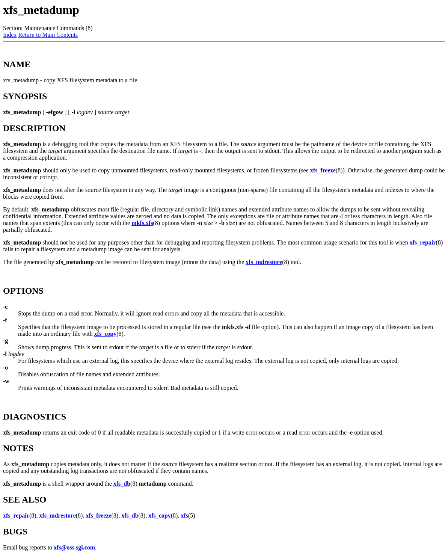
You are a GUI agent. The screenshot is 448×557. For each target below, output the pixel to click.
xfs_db (121, 483)
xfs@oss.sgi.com (74, 547)
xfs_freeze (323, 170)
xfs (184, 515)
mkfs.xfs (142, 223)
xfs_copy (105, 334)
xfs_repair (423, 242)
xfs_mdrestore (264, 262)
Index (10, 35)
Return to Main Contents (48, 35)
